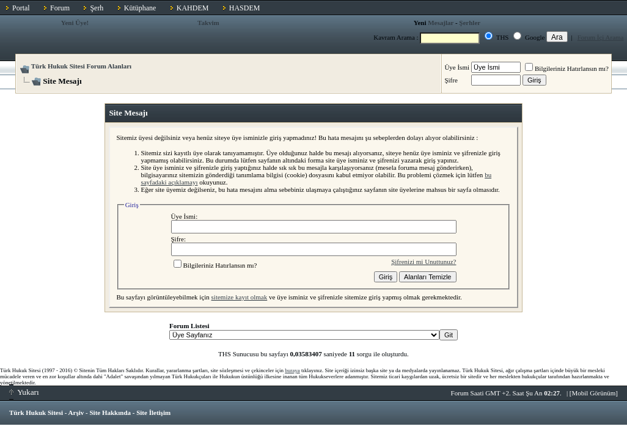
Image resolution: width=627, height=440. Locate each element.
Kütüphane (140, 8)
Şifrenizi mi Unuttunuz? (423, 261)
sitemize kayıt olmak (239, 297)
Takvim (208, 22)
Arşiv (76, 412)
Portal (21, 8)
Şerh (96, 8)
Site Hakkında (110, 412)
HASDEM (244, 8)
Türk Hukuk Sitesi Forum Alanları (81, 66)
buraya (292, 370)
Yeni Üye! (75, 22)
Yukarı (24, 392)
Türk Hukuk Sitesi (36, 412)
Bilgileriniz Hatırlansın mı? (567, 68)
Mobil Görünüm (594, 393)
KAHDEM (193, 8)
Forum (60, 8)
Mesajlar (440, 22)
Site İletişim (153, 412)
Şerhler (469, 22)
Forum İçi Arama (601, 37)
